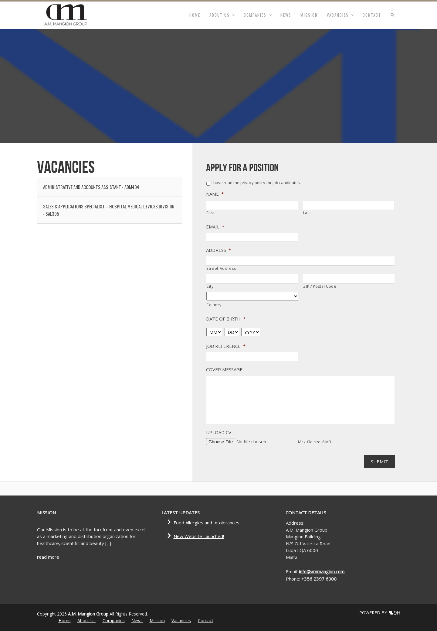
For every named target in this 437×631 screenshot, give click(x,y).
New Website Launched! (199, 536)
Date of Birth (226, 319)
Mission (309, 15)
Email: (292, 571)
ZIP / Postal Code (319, 286)
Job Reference (226, 346)
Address (218, 250)
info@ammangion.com (321, 571)
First (210, 212)
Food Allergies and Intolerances (206, 523)
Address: (295, 523)
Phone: (293, 579)
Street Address (221, 268)
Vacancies (338, 15)
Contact (372, 15)
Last (307, 212)
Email (215, 227)
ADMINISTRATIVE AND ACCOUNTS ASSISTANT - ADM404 (91, 186)
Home (194, 15)
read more (48, 557)
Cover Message (224, 369)
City (210, 286)
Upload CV (218, 432)
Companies (255, 15)
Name (215, 194)
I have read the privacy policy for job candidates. (256, 182)
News (285, 15)
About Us (219, 15)
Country (214, 304)
